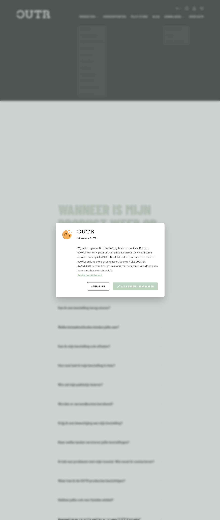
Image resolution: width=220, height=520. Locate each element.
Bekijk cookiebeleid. (90, 274)
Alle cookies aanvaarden (135, 286)
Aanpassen (98, 286)
